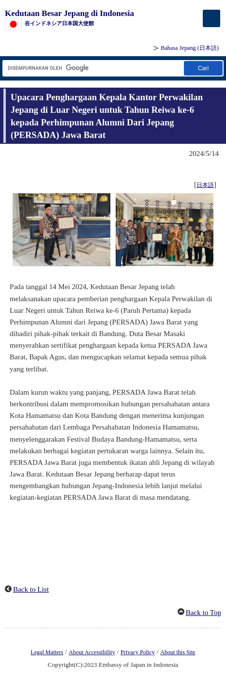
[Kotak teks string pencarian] (92, 68)
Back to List (31, 589)
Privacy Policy (138, 652)
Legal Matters (46, 652)
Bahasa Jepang (190, 48)
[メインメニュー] (211, 18)
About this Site (177, 652)
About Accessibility (92, 652)
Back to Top (203, 612)
